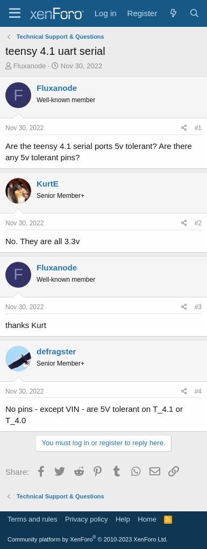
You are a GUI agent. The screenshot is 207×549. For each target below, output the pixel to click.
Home (147, 519)
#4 (198, 391)
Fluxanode (29, 66)
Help (123, 519)
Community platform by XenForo (88, 539)
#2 (198, 223)
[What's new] (172, 13)
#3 (198, 307)
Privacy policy (86, 519)
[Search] (194, 13)
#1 (198, 128)
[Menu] (14, 13)
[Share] (184, 128)
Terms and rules (32, 519)
